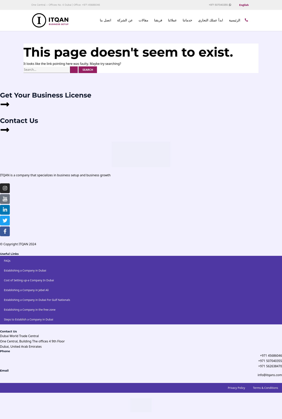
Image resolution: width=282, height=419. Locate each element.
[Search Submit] (74, 69)
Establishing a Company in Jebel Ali (26, 290)
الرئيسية (234, 20)
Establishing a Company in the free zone (29, 309)
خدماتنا (187, 20)
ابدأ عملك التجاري (210, 20)
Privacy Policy (236, 388)
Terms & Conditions (265, 388)
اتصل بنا (105, 20)
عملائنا (172, 20)
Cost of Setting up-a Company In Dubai (29, 280)
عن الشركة (125, 20)
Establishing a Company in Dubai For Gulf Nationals (37, 300)
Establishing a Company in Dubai (25, 270)
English (244, 4)
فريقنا (158, 20)
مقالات (143, 20)
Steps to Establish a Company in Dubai (28, 319)
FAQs (7, 260)
